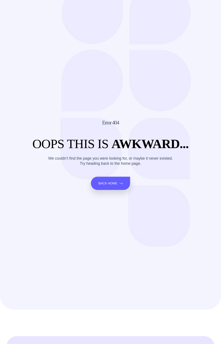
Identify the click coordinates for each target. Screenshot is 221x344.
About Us (146, 8)
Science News (77, 8)
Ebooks (127, 8)
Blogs (98, 8)
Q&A (112, 8)
